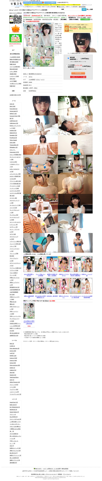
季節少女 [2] (13, 301)
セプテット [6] (13, 227)
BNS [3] (12, 343)
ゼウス (30, 76)
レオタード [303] (14, 76)
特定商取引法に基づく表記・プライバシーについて (44, 474)
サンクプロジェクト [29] (14, 211)
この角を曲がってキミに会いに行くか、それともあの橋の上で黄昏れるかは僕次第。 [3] (15, 426)
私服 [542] (12, 86)
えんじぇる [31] (14, 384)
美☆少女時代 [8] (14, 458)
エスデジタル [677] (15, 190)
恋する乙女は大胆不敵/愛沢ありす (40, 296)
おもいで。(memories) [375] (14, 151)
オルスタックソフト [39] (14, 202)
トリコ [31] (13, 387)
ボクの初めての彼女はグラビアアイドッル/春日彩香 (29, 322)
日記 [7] (12, 445)
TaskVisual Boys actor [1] (14, 378)
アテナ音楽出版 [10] (15, 183)
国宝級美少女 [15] (14, 287)
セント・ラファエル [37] (14, 230)
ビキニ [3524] (13, 71)
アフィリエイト (67, 474)
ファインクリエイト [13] (14, 250)
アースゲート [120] (15, 186)
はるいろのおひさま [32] (14, 170)
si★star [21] (13, 370)
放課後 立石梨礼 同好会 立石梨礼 (52, 275)
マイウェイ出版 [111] (15, 268)
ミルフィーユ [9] (14, 392)
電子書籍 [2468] (14, 62)
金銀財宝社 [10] (14, 335)
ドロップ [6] (13, 246)
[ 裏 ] (33, 68)
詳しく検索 (90, 9)
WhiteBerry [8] (13, 147)
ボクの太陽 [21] (14, 433)
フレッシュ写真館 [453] (14, 255)
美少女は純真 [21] (14, 333)
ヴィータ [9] (13, 275)
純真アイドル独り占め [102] (15, 329)
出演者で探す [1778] (15, 95)
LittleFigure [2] (13, 121)
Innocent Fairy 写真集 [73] (15, 117)
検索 (62, 9)
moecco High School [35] (13, 362)
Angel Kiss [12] (14, 402)
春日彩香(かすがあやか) (35, 74)
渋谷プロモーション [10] (14, 308)
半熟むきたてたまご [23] (14, 279)
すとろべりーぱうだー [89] (15, 158)
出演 (25, 74)
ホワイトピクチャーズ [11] (15, 264)
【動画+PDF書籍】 (74, 19)
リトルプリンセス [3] (15, 394)
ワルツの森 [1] (13, 272)
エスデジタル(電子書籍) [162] (15, 194)
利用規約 (60, 474)
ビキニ (38, 79)
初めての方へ (61, 6)
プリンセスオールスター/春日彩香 (75, 296)
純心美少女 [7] (13, 453)
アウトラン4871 (81, 17)
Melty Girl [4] (13, 404)
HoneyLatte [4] (14, 111)
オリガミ (56, 19)
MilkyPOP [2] (13, 133)
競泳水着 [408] (14, 69)
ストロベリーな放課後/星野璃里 (86, 296)
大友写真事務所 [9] (15, 289)
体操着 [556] (13, 74)
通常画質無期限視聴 (74, 58)
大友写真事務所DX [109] (14, 293)
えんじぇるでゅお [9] (15, 419)
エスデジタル (37, 19)
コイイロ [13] (13, 207)
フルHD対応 (32, 79)
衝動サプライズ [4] (15, 460)
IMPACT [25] (13, 113)
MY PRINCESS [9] (15, 407)
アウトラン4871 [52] (15, 181)
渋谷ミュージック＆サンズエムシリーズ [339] (15, 319)
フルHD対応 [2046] (15, 57)
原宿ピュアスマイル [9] (14, 284)
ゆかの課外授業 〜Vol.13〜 (29, 275)
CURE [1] (12, 346)
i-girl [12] (12, 353)
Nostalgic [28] (13, 135)
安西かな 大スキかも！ (64, 296)
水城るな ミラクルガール (64, 275)
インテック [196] (14, 188)
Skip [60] (12, 372)
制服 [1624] (13, 64)
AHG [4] (12, 104)
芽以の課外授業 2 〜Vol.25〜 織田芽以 (75, 275)
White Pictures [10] (15, 382)
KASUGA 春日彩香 (52, 296)
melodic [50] (13, 130)
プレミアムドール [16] (14, 259)
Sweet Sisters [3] (14, 412)
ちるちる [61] (13, 162)
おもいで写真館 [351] (15, 154)
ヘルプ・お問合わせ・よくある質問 (52, 468)
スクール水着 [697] (15, 66)
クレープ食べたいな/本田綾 (40, 275)
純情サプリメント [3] (15, 455)
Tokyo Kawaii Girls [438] (13, 141)
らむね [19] (13, 178)
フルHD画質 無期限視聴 (75, 66)
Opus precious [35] (15, 365)
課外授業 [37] (13, 462)
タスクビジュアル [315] (14, 238)
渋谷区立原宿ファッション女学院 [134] (15, 325)
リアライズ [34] (14, 270)
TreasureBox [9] (14, 145)
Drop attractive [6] (14, 348)
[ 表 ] (28, 68)
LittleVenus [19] (14, 123)
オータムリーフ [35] (15, 205)
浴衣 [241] (12, 78)
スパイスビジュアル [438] (14, 218)
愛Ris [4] (12, 304)
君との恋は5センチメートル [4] (15, 437)
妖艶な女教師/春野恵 (29, 296)
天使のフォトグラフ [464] (14, 298)
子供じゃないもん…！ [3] (14, 442)
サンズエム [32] (14, 215)
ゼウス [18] (13, 234)
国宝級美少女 (72, 17)
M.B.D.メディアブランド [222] (15, 127)
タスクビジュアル (47, 19)
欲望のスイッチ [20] (15, 448)
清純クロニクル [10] (15, 450)
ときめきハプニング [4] (14, 165)
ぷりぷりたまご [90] (15, 174)
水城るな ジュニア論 (86, 275)
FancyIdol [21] (13, 108)
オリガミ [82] (13, 198)
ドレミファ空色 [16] (15, 244)
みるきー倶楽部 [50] (15, 176)
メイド (16, 10)
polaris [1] (12, 367)
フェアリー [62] (14, 389)
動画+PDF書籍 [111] (15, 59)
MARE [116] (13, 355)
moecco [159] (13, 358)
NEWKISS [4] (13, 409)
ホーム (11, 10)
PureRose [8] (13, 137)
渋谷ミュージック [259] (14, 312)
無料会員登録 (82, 6)
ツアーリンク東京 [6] (15, 241)
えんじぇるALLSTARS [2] (14, 416)
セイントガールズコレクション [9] (15, 223)
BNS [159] (12, 106)
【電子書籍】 (63, 19)
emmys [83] (13, 351)
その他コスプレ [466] (15, 83)
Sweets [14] (13, 375)
